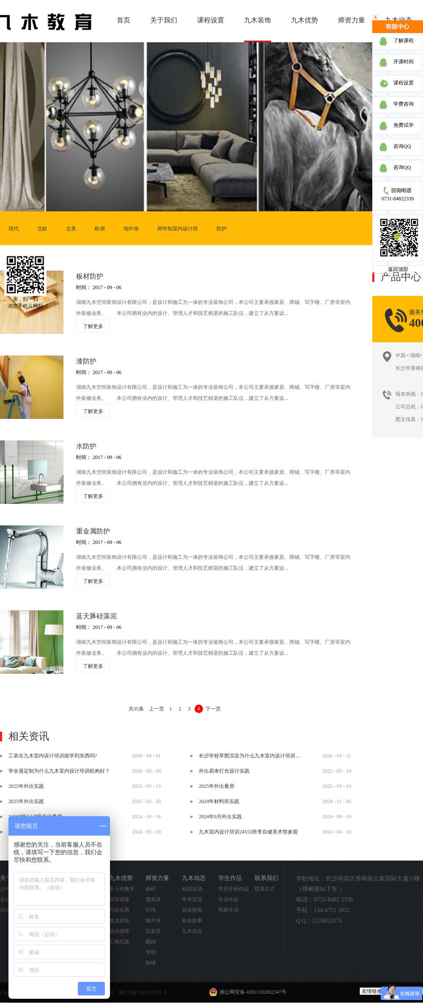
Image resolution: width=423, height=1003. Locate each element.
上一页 (156, 709)
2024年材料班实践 (219, 801)
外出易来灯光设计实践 (224, 771)
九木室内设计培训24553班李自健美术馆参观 (248, 832)
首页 (123, 20)
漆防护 (86, 361)
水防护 (86, 446)
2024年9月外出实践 (220, 817)
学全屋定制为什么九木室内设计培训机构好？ (59, 771)
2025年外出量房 (216, 786)
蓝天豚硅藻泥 (96, 616)
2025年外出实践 (26, 786)
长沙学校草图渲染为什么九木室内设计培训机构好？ (257, 756)
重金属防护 (93, 531)
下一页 (213, 709)
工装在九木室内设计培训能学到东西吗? (52, 756)
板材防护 (89, 276)
